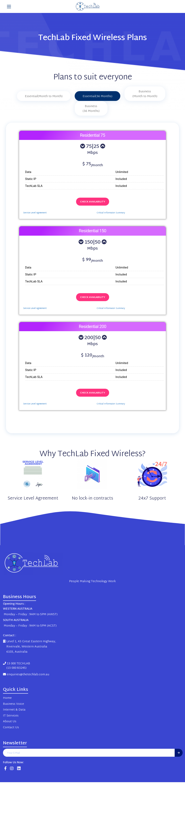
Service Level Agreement (35, 213)
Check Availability (92, 202)
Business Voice (13, 704)
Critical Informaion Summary (111, 213)
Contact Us (11, 727)
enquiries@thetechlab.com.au (26, 674)
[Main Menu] (9, 6)
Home (7, 698)
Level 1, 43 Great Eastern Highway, (29, 641)
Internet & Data (14, 710)
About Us (9, 721)
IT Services (11, 715)
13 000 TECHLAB (16, 666)
